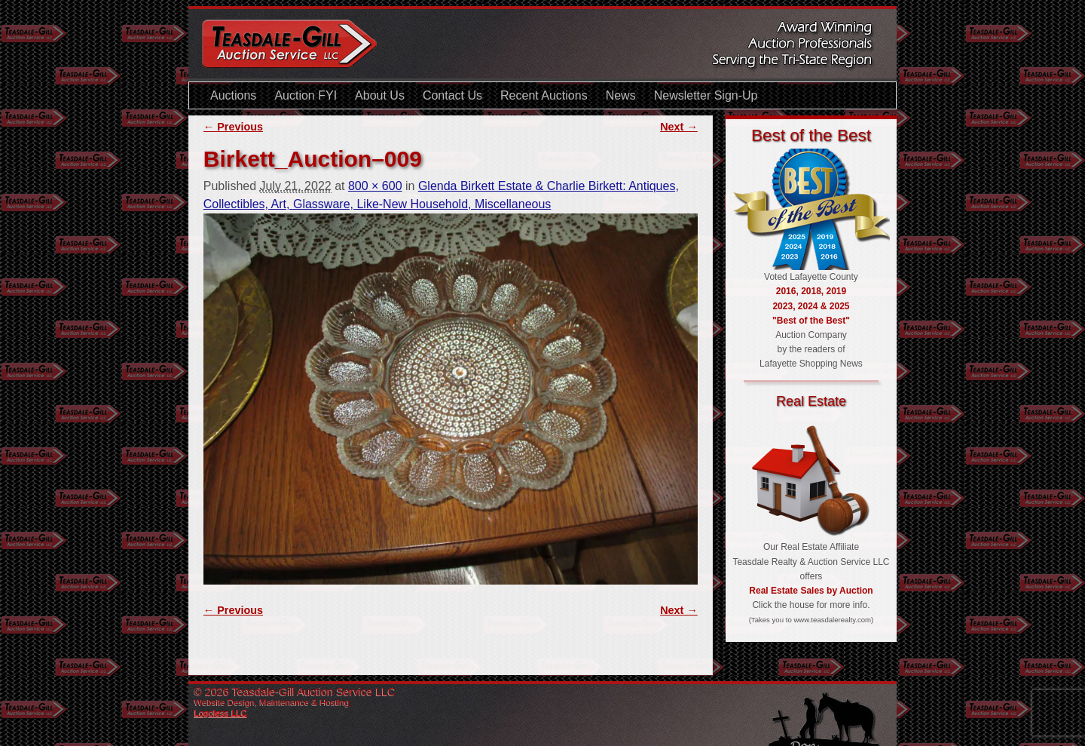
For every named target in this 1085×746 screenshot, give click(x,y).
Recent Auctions (544, 95)
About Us (380, 95)
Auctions (233, 95)
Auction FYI (305, 95)
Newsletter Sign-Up (706, 95)
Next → (679, 127)
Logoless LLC (220, 712)
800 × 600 (375, 186)
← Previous (233, 127)
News (621, 95)
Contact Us (452, 95)
